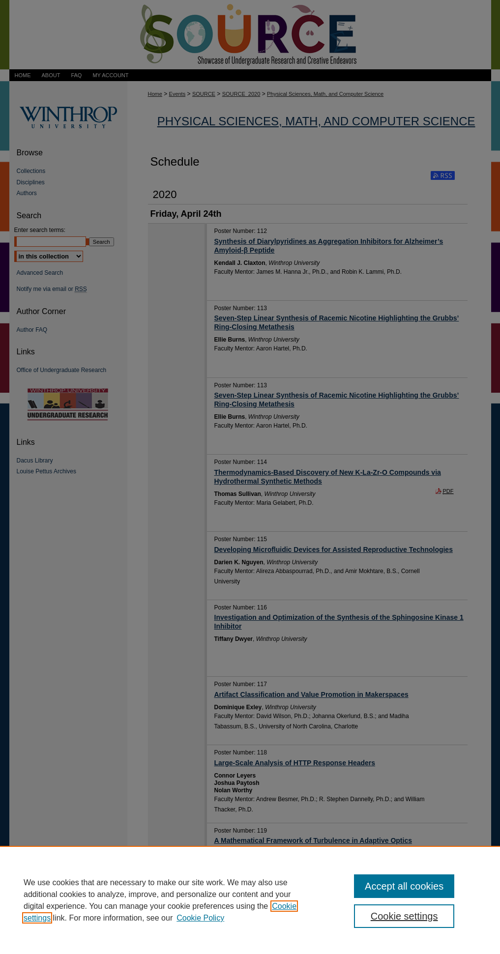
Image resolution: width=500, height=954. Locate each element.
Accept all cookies (404, 886)
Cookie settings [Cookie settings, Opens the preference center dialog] (404, 916)
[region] (250, 900)
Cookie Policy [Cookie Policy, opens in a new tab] (200, 918)
